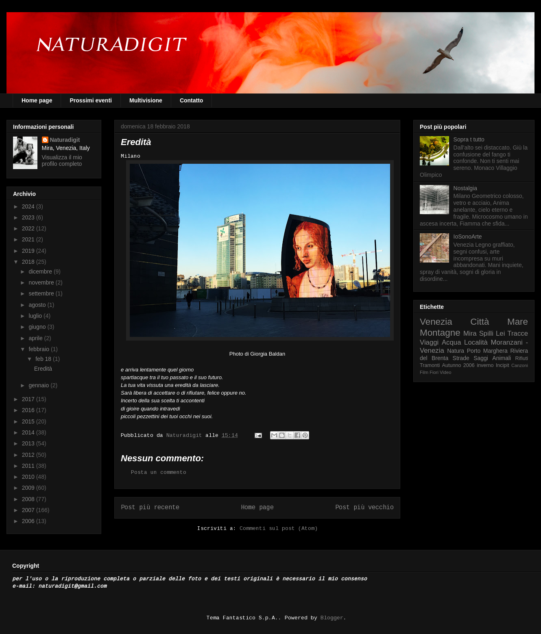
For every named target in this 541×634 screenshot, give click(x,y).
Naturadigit (185, 435)
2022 (29, 228)
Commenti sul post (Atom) (279, 528)
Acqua (451, 342)
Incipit (502, 365)
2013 (29, 443)
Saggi (480, 358)
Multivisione (145, 100)
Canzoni (519, 365)
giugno (37, 327)
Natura (455, 350)
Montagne (440, 333)
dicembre (40, 271)
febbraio (39, 349)
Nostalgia (465, 188)
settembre (41, 293)
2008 (29, 499)
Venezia (436, 322)
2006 (29, 521)
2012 (29, 455)
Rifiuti (521, 358)
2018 (29, 261)
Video (445, 372)
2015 (29, 421)
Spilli (486, 333)
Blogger (332, 618)
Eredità (43, 368)
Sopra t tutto (469, 139)
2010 (29, 476)
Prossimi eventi (91, 100)
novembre (41, 282)
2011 (29, 465)
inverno (485, 365)
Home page (37, 100)
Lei (500, 333)
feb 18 (44, 359)
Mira (470, 333)
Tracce (517, 333)
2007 (29, 510)
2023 (29, 217)
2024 (29, 206)
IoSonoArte (468, 236)
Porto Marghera (487, 350)
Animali (501, 358)
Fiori (434, 372)
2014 (29, 432)
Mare (517, 322)
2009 (29, 487)
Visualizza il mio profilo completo (62, 160)
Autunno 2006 (458, 365)
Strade (461, 358)
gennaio (39, 385)
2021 (29, 239)
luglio (36, 316)
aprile (36, 338)
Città (479, 322)
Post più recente (150, 507)
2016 (29, 410)
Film (424, 372)
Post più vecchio (364, 507)
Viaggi (429, 342)
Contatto (191, 100)
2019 (29, 251)
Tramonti (430, 365)
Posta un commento (158, 472)
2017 (29, 399)
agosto (37, 305)
